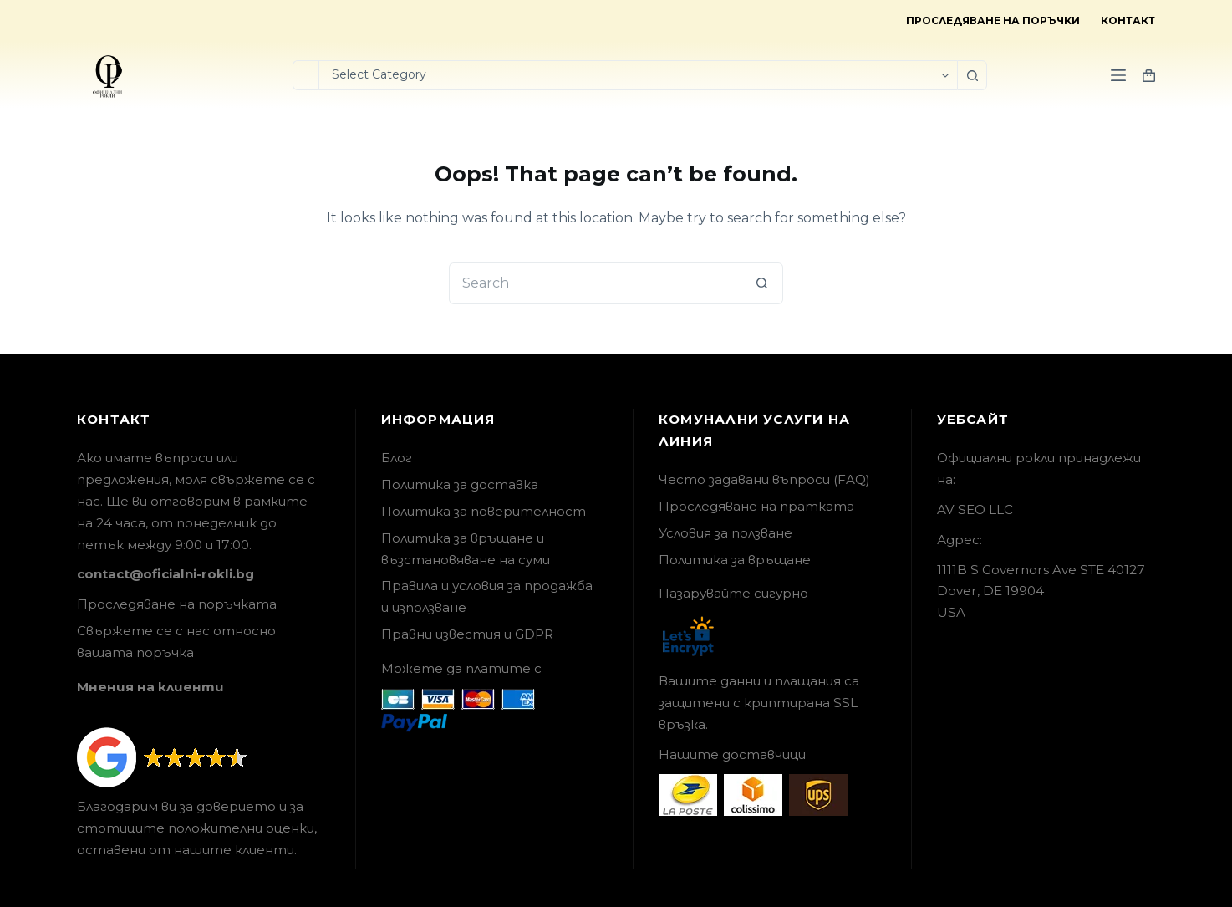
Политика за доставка (459, 484)
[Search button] (972, 75)
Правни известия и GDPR (467, 634)
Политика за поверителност (483, 511)
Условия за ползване (725, 533)
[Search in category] (637, 75)
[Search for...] (305, 75)
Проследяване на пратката (756, 506)
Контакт (1128, 20)
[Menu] (1118, 75)
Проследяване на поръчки (993, 20)
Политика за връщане (735, 560)
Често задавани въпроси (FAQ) (764, 479)
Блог (396, 458)
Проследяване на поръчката (177, 604)
